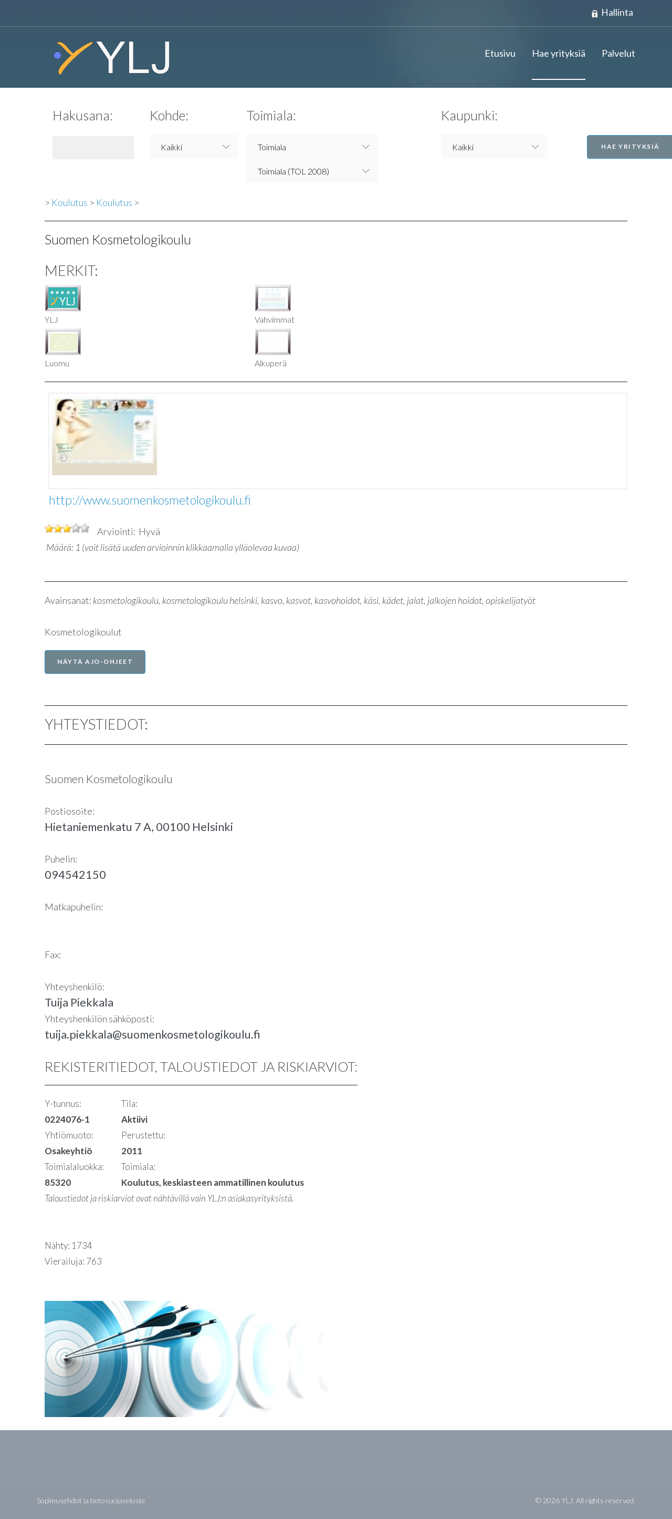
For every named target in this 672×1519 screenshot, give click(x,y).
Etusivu (500, 53)
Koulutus (69, 203)
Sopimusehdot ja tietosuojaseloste (91, 1500)
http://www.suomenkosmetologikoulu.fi (150, 500)
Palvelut (618, 53)
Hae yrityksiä (558, 53)
